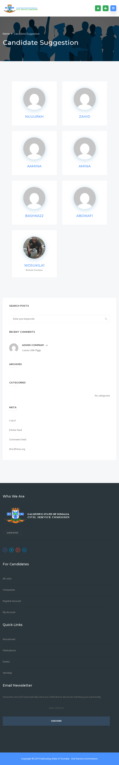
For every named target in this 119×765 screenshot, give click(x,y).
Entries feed (15, 430)
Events (6, 661)
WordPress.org (17, 449)
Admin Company (33, 345)
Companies (9, 589)
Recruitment (9, 639)
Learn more (12, 533)
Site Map (7, 672)
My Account (9, 612)
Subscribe (56, 721)
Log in (12, 420)
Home (6, 33)
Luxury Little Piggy (31, 350)
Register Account (12, 601)
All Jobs (7, 578)
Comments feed (17, 439)
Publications (9, 650)
